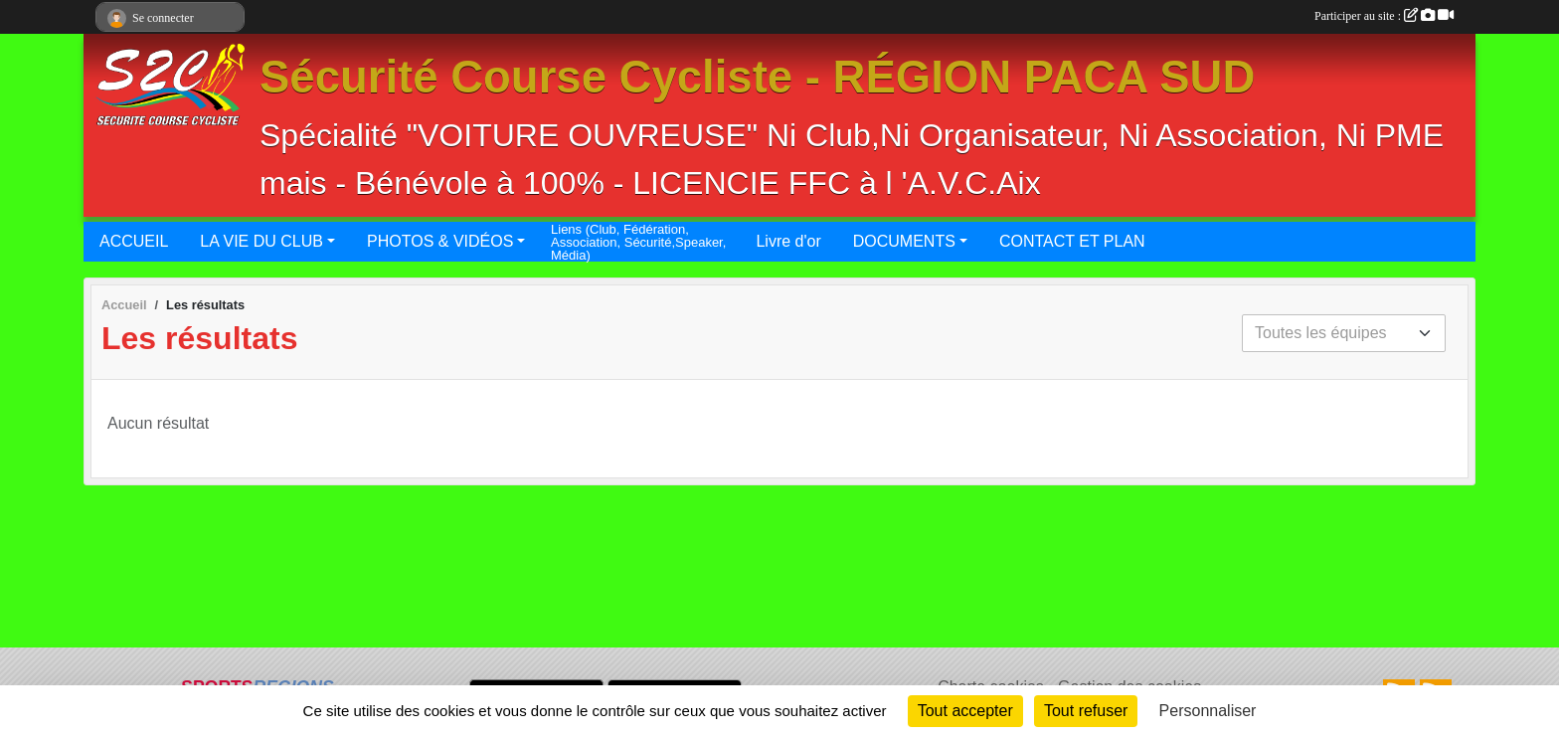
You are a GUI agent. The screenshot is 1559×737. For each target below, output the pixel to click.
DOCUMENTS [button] (904, 241)
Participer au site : (1384, 16)
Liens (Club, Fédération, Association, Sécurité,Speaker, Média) (638, 242)
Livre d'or (788, 241)
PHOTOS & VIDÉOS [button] (440, 241)
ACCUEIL (133, 241)
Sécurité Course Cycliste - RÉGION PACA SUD (757, 77)
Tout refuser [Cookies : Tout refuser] (1085, 710)
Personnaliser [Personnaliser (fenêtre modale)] (1208, 710)
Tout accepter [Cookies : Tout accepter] (965, 710)
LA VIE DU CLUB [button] (261, 241)
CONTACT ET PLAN (1072, 241)
